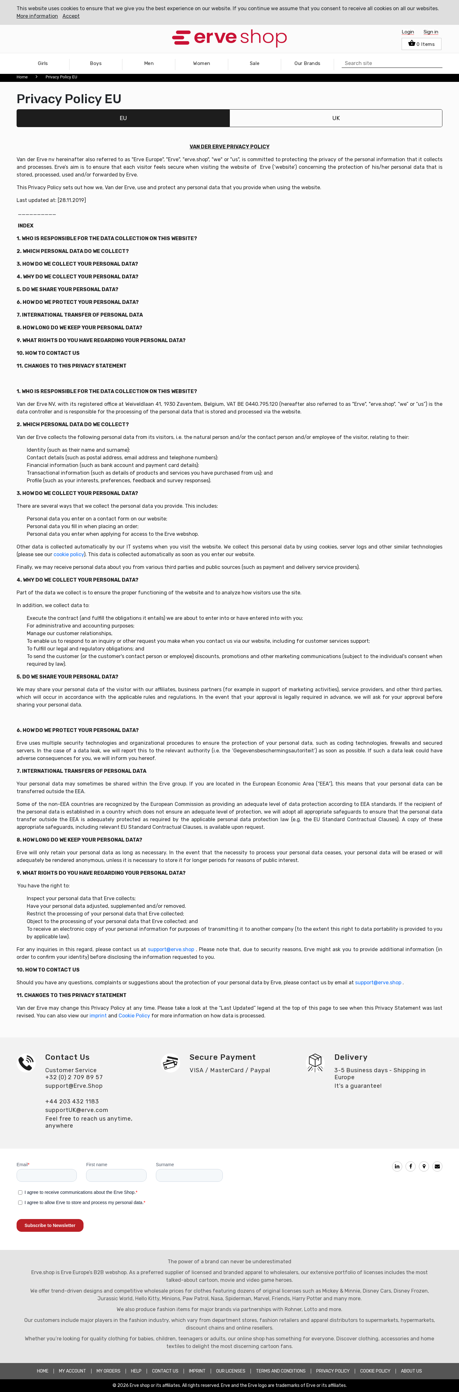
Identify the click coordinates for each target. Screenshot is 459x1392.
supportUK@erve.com (76, 1110)
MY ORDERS (108, 1371)
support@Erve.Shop (74, 1085)
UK (336, 118)
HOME (42, 1371)
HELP (136, 1371)
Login (408, 32)
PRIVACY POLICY (333, 1371)
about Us (411, 1371)
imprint (98, 1016)
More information (37, 16)
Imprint (197, 1371)
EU (123, 118)
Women (201, 63)
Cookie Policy (134, 1016)
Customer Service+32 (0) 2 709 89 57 (74, 1074)
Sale (254, 63)
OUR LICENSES (230, 1371)
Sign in (431, 32)
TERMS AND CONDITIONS (281, 1371)
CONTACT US (165, 1371)
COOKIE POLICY (375, 1371)
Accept (71, 16)
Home (22, 77)
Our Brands (307, 63)
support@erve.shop (171, 949)
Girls (43, 63)
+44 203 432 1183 (72, 1101)
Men (149, 63)
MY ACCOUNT (72, 1371)
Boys (96, 63)
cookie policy (69, 554)
